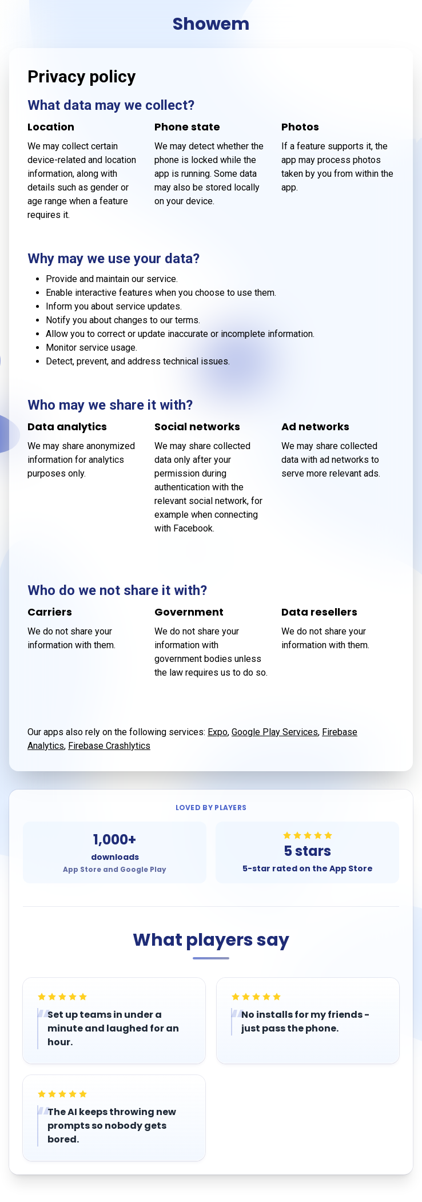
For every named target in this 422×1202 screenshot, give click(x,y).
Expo (218, 732)
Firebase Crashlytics (109, 745)
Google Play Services (275, 732)
